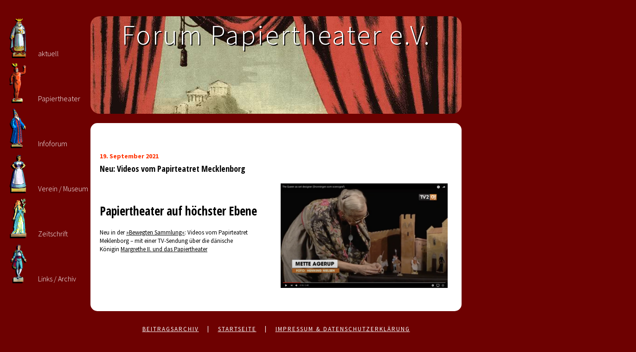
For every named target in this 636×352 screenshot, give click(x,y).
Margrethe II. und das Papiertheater (164, 249)
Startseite (237, 329)
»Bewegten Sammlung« (155, 232)
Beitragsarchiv (170, 329)
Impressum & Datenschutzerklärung (343, 329)
